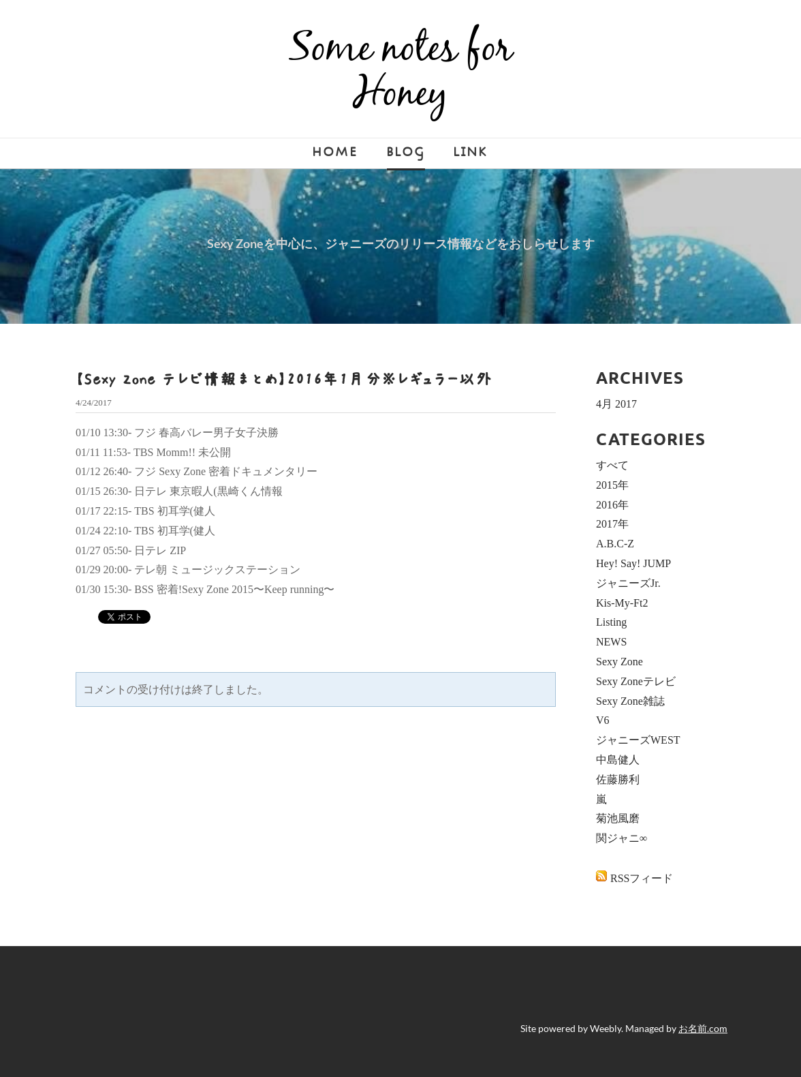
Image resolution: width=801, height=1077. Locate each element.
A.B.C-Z (615, 543)
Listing (611, 622)
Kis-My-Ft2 (622, 603)
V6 (603, 720)
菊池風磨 (618, 818)
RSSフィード (641, 878)
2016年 (612, 505)
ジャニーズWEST (638, 740)
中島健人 (618, 759)
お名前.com (702, 1028)
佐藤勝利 (618, 779)
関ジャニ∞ (621, 838)
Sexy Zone (619, 661)
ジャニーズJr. (628, 583)
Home (335, 152)
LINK (471, 152)
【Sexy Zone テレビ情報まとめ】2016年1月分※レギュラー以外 (284, 379)
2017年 (612, 524)
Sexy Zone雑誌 (630, 701)
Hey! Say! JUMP (633, 563)
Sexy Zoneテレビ (636, 681)
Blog (406, 152)
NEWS (611, 642)
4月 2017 (616, 404)
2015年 (612, 485)
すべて (612, 465)
